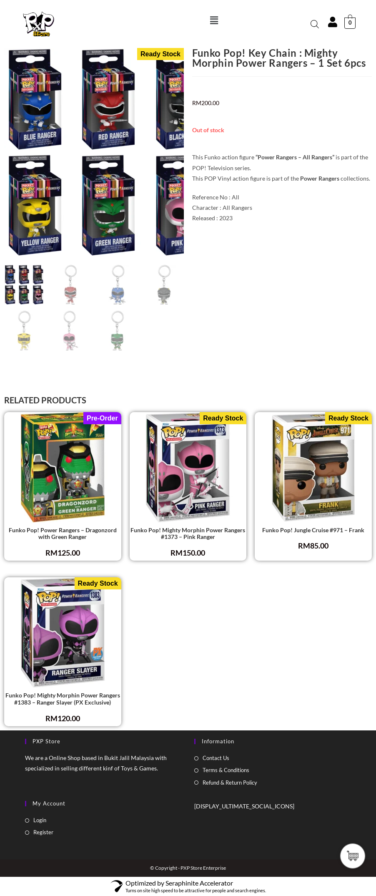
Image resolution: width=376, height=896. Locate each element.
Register (43, 832)
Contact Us (216, 758)
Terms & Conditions (226, 770)
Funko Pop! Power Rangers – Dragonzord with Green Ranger (63, 534)
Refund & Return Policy (230, 782)
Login (39, 820)
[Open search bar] (315, 24)
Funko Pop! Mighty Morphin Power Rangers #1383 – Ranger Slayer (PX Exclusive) (62, 699)
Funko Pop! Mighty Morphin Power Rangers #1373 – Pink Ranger (187, 534)
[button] (214, 20)
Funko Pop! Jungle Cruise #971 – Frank (313, 530)
